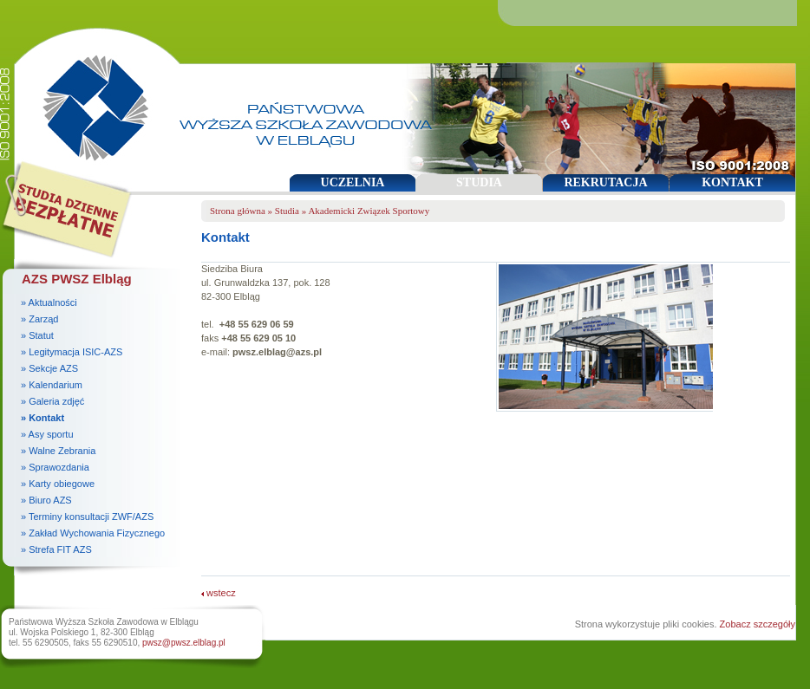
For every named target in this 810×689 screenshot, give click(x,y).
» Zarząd (39, 319)
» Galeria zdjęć (52, 401)
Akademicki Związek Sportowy (368, 210)
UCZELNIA (353, 182)
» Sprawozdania (55, 467)
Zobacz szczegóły (757, 624)
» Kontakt (42, 418)
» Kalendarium (51, 385)
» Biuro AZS (46, 500)
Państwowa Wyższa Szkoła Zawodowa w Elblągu (90, 100)
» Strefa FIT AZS (56, 549)
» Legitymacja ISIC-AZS (71, 352)
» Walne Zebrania (58, 450)
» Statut (37, 335)
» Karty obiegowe (58, 483)
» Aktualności (49, 302)
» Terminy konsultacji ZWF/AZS (87, 516)
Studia (287, 210)
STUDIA (479, 182)
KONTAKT (732, 182)
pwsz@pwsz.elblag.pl (183, 642)
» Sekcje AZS (49, 368)
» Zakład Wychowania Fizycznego (93, 533)
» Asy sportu (47, 434)
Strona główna (237, 210)
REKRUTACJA (605, 182)
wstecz (218, 593)
